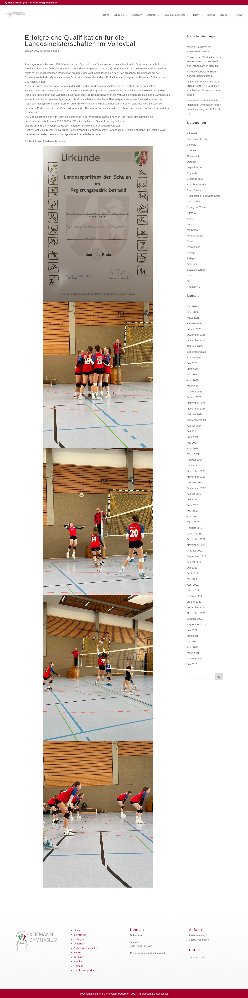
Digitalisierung (195, 167)
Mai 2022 (192, 578)
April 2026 (193, 312)
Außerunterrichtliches (174, 15)
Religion (191, 258)
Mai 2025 (192, 374)
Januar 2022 (194, 601)
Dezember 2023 (196, 471)
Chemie (191, 150)
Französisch (194, 190)
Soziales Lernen (196, 269)
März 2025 (193, 385)
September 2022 (196, 556)
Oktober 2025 (195, 346)
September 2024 (196, 419)
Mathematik (193, 229)
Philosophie (193, 246)
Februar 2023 (195, 527)
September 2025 (196, 351)
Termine (211, 15)
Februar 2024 (195, 459)
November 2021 (196, 613)
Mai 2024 (192, 442)
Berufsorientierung (197, 139)
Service (223, 15)
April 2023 (193, 516)
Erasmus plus (195, 178)
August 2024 (194, 425)
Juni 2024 (192, 436)
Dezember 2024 (196, 402)
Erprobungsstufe (196, 184)
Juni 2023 (192, 505)
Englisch (192, 173)
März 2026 (193, 317)
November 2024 (196, 408)
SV (188, 281)
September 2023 (196, 488)
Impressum (145, 993)
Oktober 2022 (195, 550)
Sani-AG (192, 263)
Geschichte (193, 201)
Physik (191, 252)
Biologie (191, 144)
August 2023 (194, 493)
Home (106, 15)
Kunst (190, 218)
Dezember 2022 (196, 539)
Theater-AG (193, 286)
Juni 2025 (192, 368)
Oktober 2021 (195, 618)
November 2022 (196, 544)
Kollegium (137, 15)
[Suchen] (219, 676)
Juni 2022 (192, 573)
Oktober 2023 (195, 482)
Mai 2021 (192, 641)
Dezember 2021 (196, 607)
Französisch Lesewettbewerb (203, 195)
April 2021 (193, 647)
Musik (190, 241)
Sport (56, 50)
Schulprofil (119, 15)
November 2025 (196, 340)
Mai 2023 (192, 510)
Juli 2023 (192, 499)
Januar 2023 (194, 533)
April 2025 (193, 380)
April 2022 (193, 584)
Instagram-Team (196, 207)
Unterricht (151, 15)
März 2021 (193, 652)
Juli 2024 (192, 431)
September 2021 (196, 624)
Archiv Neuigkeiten (84, 970)
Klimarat (192, 212)
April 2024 (193, 448)
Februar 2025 (195, 391)
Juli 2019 (192, 664)
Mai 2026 (192, 306)
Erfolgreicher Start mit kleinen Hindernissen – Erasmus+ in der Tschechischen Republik (204, 61)
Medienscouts (195, 235)
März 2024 (193, 454)
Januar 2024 (194, 465)
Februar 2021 (195, 658)
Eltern (196, 15)
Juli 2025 (192, 363)
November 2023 (196, 476)
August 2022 (194, 561)
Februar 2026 (195, 323)
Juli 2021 (192, 630)
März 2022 (193, 590)
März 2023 (193, 522)
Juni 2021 (192, 635)
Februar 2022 (195, 596)
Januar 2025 (194, 397)
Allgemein (46, 50)
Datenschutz (161, 993)
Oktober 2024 (195, 414)
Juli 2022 (192, 567)
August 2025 (194, 357)
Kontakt (238, 15)
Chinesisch (193, 156)
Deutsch (192, 161)
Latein (190, 224)
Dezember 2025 (196, 334)
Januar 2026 (194, 329)
